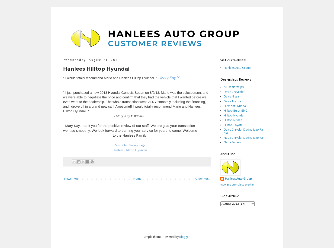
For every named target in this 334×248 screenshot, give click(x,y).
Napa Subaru (232, 142)
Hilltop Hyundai (234, 115)
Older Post (202, 179)
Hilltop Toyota (233, 125)
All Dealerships (234, 87)
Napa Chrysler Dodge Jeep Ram (244, 138)
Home (137, 179)
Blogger (184, 237)
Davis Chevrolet (234, 92)
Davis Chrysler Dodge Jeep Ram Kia (244, 131)
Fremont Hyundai (235, 106)
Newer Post (71, 179)
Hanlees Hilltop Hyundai (130, 150)
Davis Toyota (232, 101)
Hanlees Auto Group (237, 68)
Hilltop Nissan (233, 120)
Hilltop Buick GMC (235, 111)
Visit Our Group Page (130, 145)
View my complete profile (237, 185)
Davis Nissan (232, 96)
